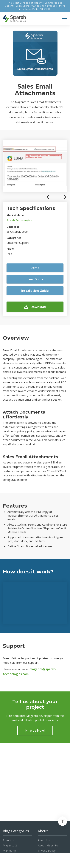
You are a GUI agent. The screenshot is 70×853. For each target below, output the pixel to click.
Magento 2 (10, 767)
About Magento (48, 767)
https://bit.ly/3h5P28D (38, 9)
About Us (44, 761)
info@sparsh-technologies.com (23, 789)
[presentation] (49, 197)
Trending (8, 761)
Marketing (9, 772)
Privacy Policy (47, 772)
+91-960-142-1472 (18, 794)
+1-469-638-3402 (20, 799)
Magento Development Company (41, 829)
